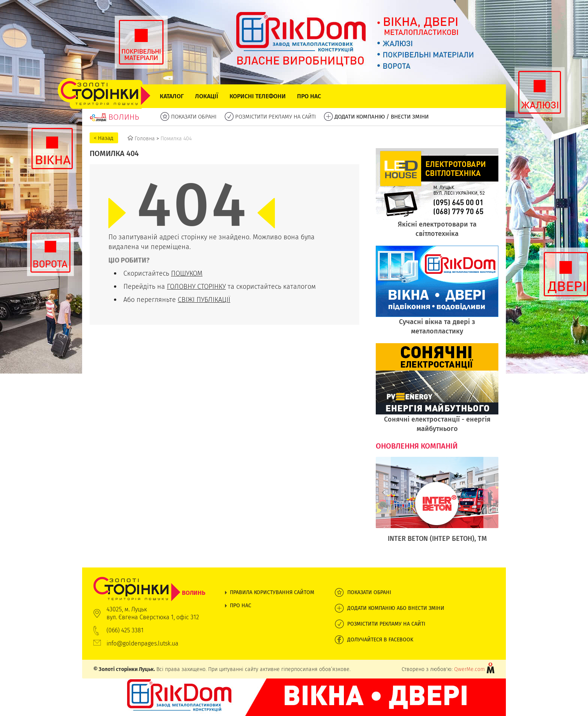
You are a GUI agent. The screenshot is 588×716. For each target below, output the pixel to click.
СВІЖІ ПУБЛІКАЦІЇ (204, 299)
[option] (437, 504)
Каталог (172, 96)
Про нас (309, 96)
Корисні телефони (258, 96)
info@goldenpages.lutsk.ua (142, 643)
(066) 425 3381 (125, 630)
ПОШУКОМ (186, 273)
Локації (206, 96)
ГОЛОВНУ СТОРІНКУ (196, 286)
